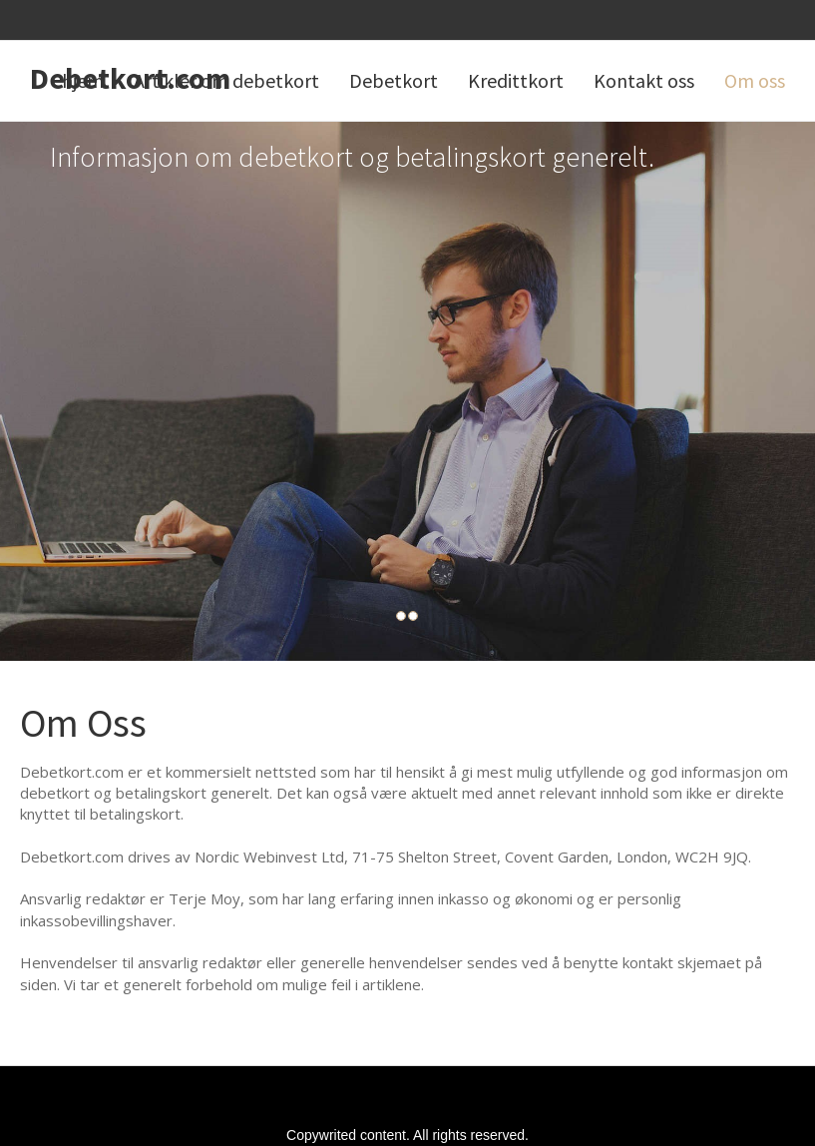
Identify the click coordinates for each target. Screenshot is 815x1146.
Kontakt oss (644, 80)
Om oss (754, 80)
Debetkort (393, 80)
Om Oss (83, 723)
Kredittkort (516, 80)
